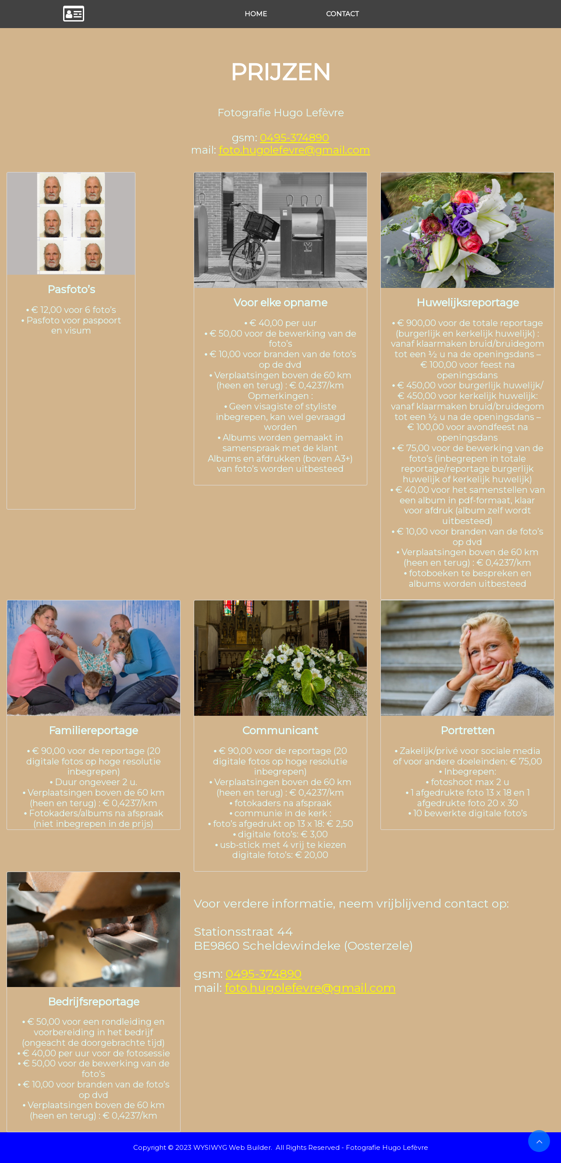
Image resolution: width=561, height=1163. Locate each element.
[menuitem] (255, 14)
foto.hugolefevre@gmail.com (294, 150)
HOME (256, 14)
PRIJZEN (280, 72)
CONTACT (342, 14)
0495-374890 (294, 137)
